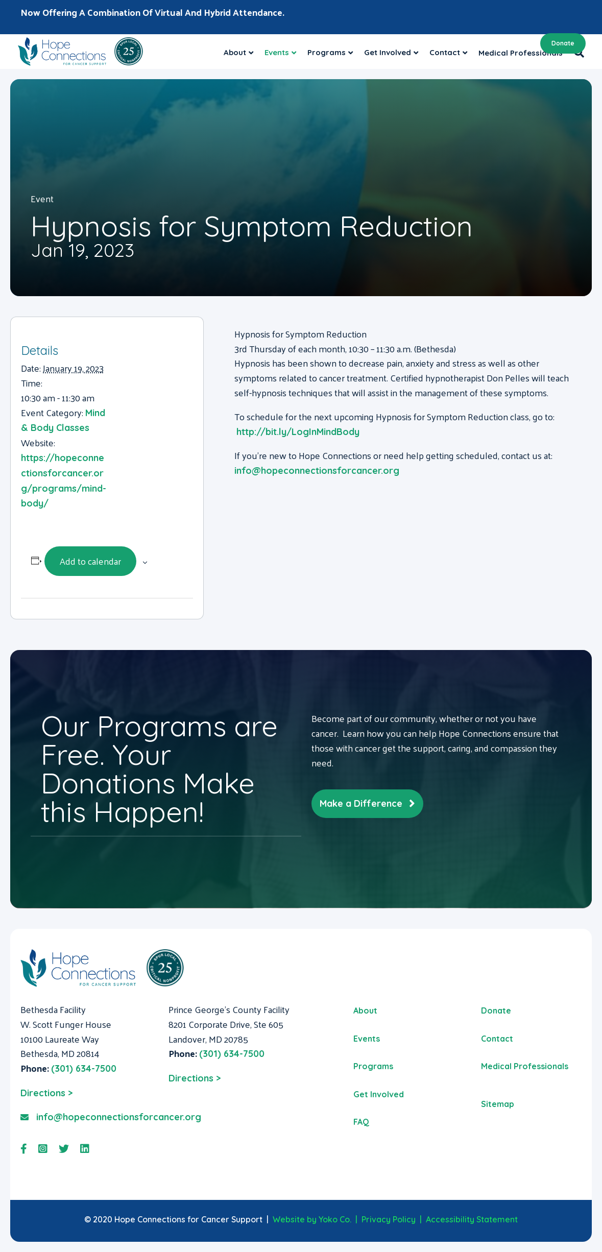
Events (276, 52)
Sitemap (497, 1104)
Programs (373, 1066)
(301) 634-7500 (83, 1068)
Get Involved (378, 1094)
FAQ (361, 1122)
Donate (562, 43)
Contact (497, 1038)
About (235, 52)
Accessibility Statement (472, 1219)
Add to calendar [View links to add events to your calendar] (90, 560)
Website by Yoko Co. (312, 1219)
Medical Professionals (524, 1066)
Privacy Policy (389, 1219)
